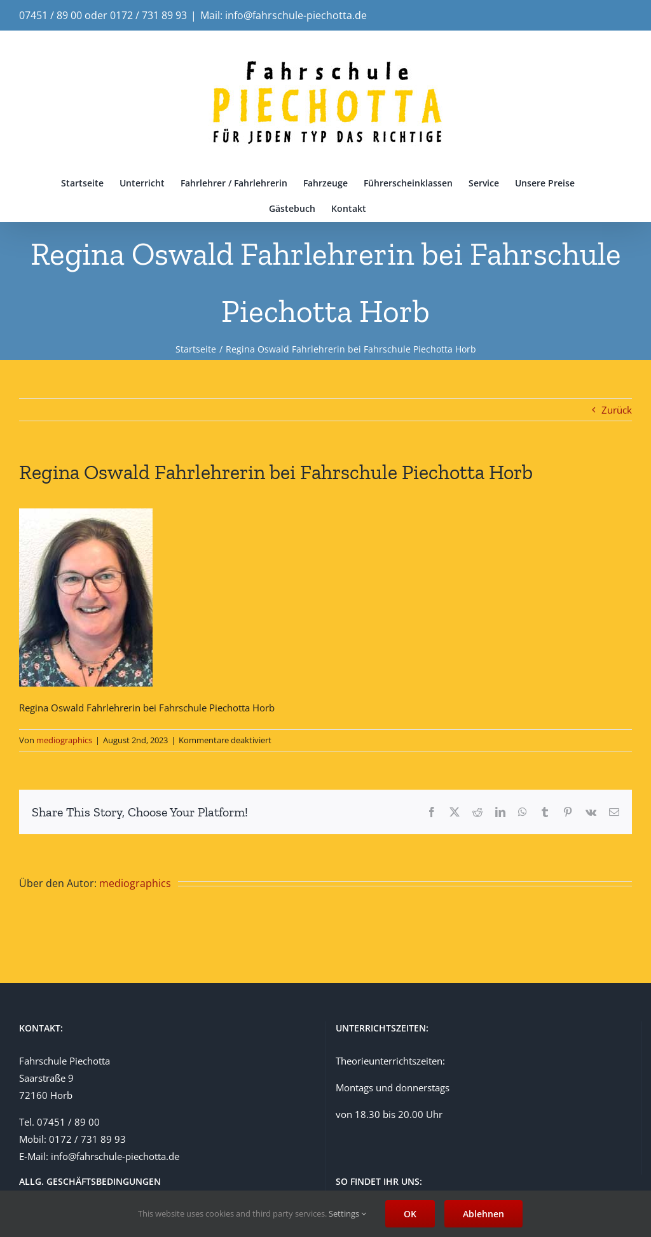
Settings (347, 1213)
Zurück (616, 409)
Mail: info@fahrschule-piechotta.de (283, 15)
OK (410, 1214)
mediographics (64, 740)
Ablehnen (483, 1214)
